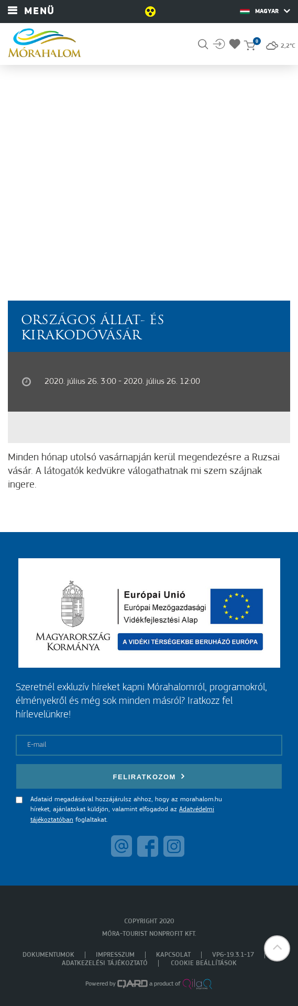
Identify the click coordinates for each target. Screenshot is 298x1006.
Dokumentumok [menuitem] (48, 955)
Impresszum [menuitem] (115, 955)
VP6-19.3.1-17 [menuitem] (233, 955)
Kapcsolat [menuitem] (173, 955)
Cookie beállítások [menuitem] (204, 963)
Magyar (265, 11)
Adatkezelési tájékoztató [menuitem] (105, 963)
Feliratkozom (149, 776)
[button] (277, 948)
